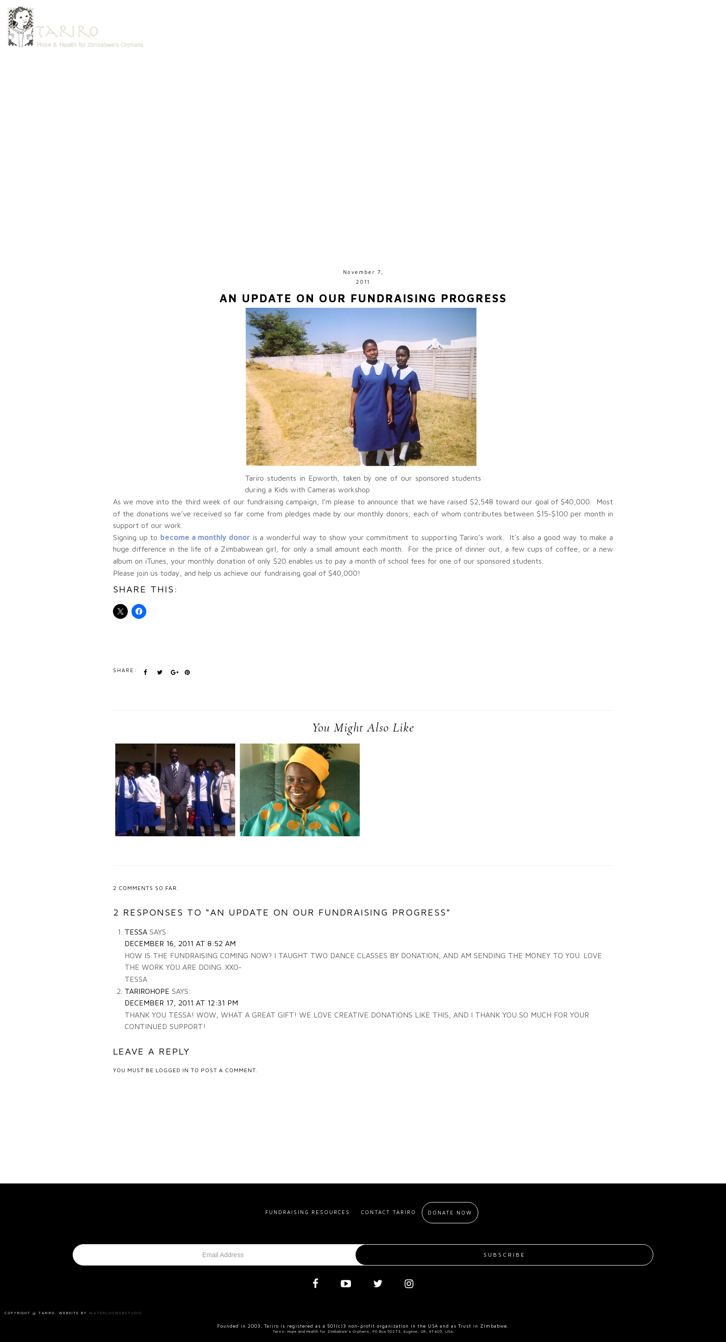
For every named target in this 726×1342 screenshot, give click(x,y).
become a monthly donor (206, 537)
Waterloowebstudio (115, 1312)
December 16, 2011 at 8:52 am (180, 943)
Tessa (136, 932)
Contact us (571, 25)
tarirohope (147, 991)
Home (303, 25)
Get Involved (410, 25)
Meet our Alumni (489, 25)
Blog (630, 25)
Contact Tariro (388, 1212)
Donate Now (685, 25)
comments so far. (149, 887)
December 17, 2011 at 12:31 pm (181, 1003)
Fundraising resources (307, 1212)
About (345, 25)
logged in (172, 1070)
